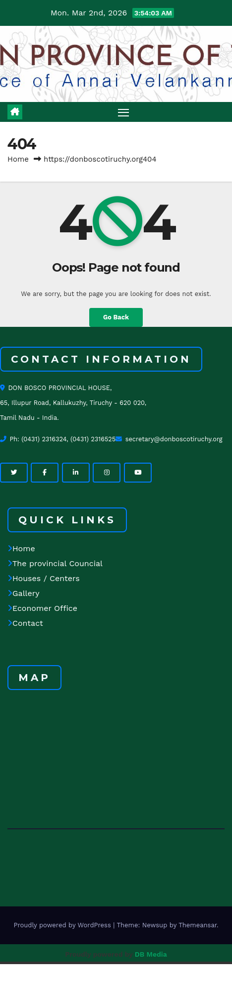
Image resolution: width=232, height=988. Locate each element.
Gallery (23, 593)
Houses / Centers (43, 578)
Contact (25, 623)
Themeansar (197, 925)
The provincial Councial (55, 563)
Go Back (116, 317)
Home (18, 159)
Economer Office (42, 608)
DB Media (151, 954)
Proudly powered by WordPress (63, 925)
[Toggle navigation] (123, 112)
